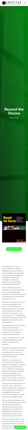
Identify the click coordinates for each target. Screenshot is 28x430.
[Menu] (24, 3)
